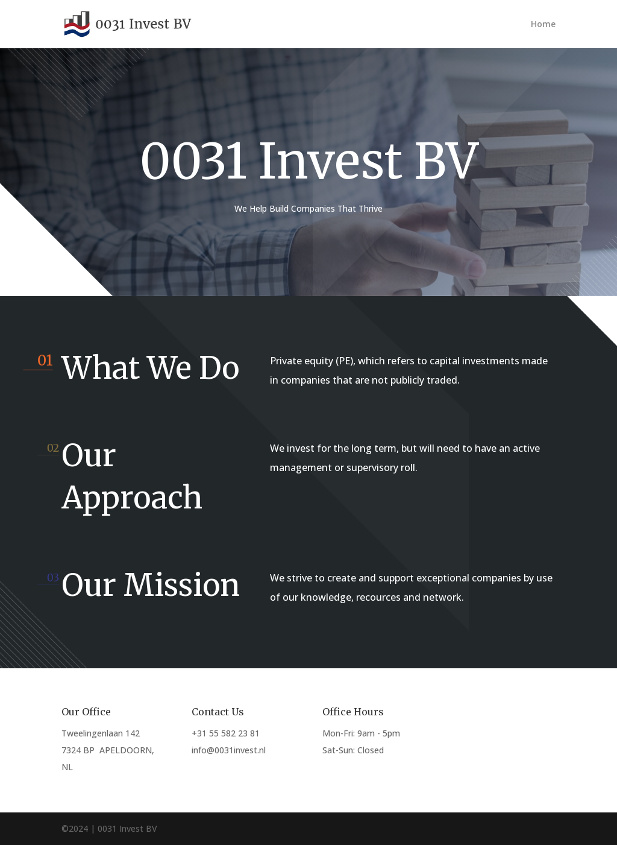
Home (543, 25)
